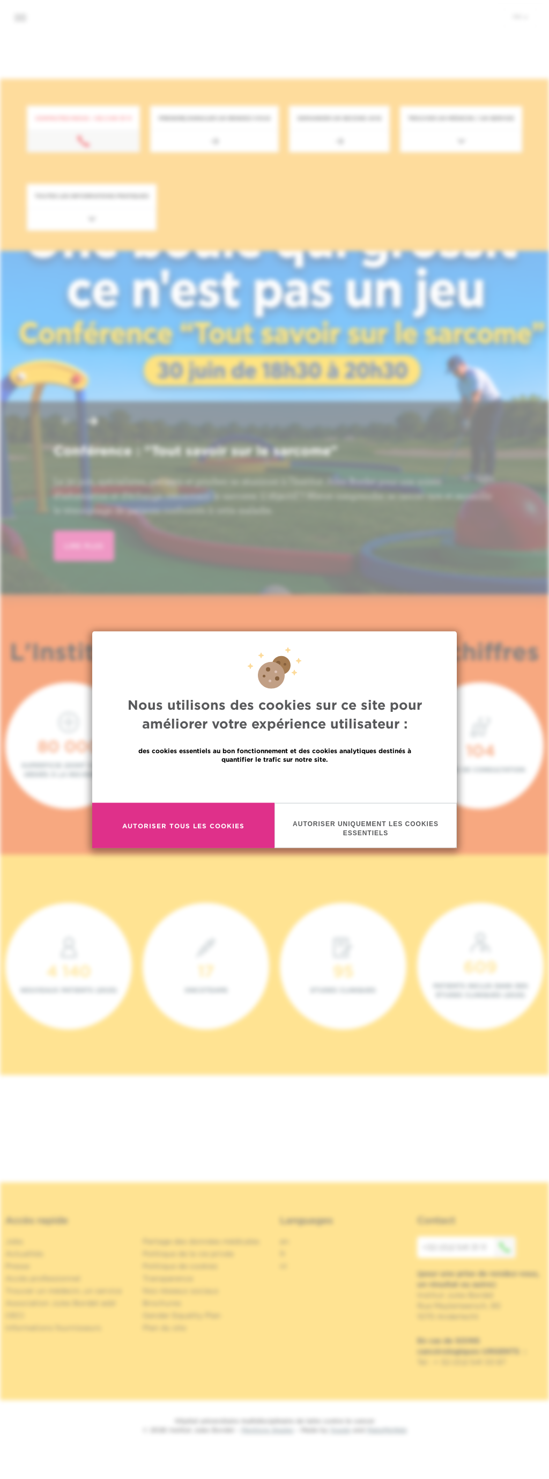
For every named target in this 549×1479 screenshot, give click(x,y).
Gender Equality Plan (182, 1315)
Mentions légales (267, 1430)
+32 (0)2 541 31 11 (469, 1247)
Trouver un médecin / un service (461, 118)
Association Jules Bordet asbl (60, 1303)
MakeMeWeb (387, 1430)
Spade (340, 1430)
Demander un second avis (339, 118)
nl (283, 1266)
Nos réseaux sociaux (181, 1290)
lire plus (83, 546)
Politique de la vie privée (188, 1253)
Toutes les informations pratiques (92, 196)
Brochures (162, 1303)
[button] (66, 422)
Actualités (24, 1253)
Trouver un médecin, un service (63, 1290)
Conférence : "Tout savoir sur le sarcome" (196, 451)
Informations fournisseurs (53, 1327)
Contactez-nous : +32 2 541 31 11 (83, 118)
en (284, 1241)
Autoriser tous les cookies (183, 825)
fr (520, 16)
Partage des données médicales (201, 1241)
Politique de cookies (180, 1266)
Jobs (14, 1241)
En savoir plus (275, 782)
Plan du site (164, 1327)
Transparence (168, 1278)
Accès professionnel (42, 1278)
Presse (17, 1266)
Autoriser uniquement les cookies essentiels (366, 828)
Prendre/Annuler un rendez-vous (214, 118)
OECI (14, 1315)
